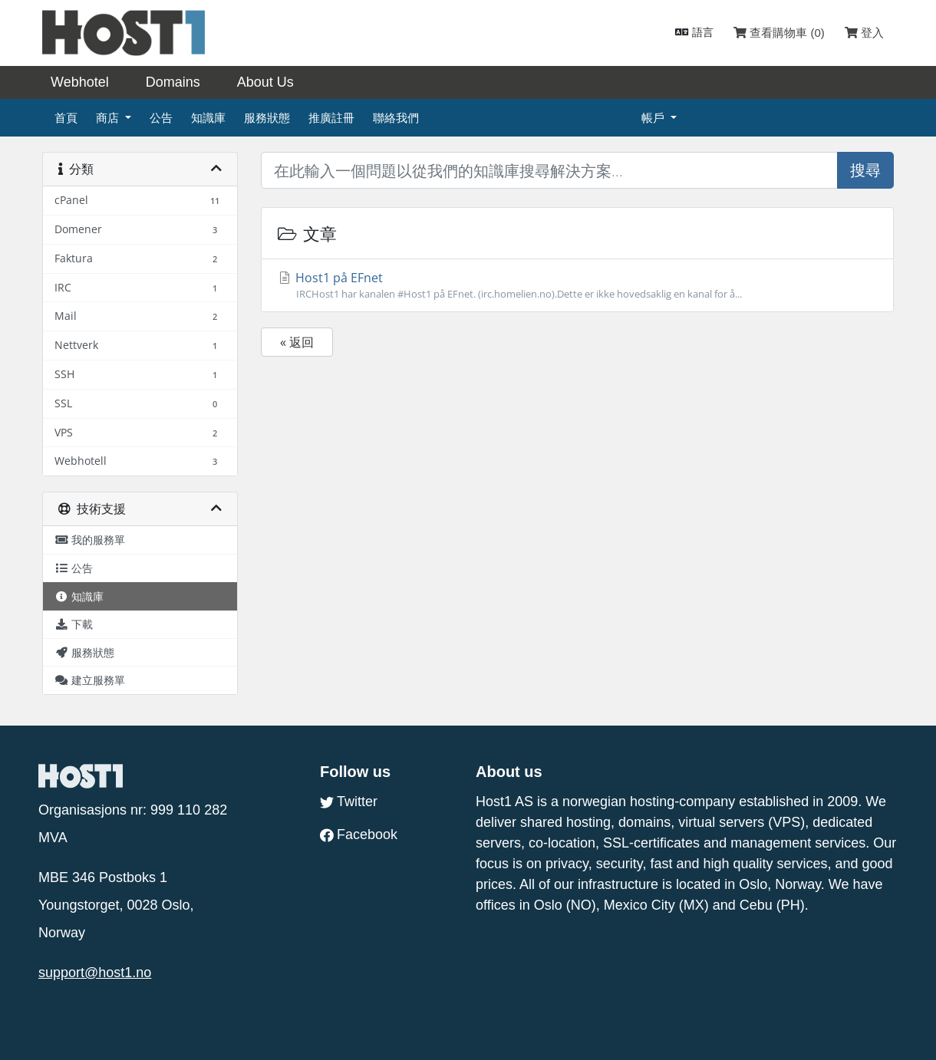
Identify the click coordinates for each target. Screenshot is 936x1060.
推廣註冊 (331, 117)
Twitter (348, 801)
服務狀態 (267, 117)
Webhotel (80, 82)
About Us (265, 82)
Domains (173, 82)
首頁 (65, 117)
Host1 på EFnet (577, 285)
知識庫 (208, 117)
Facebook (358, 834)
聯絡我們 (396, 117)
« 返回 (297, 342)
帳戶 (654, 117)
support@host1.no (94, 972)
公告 (161, 117)
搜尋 (865, 170)
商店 (109, 117)
